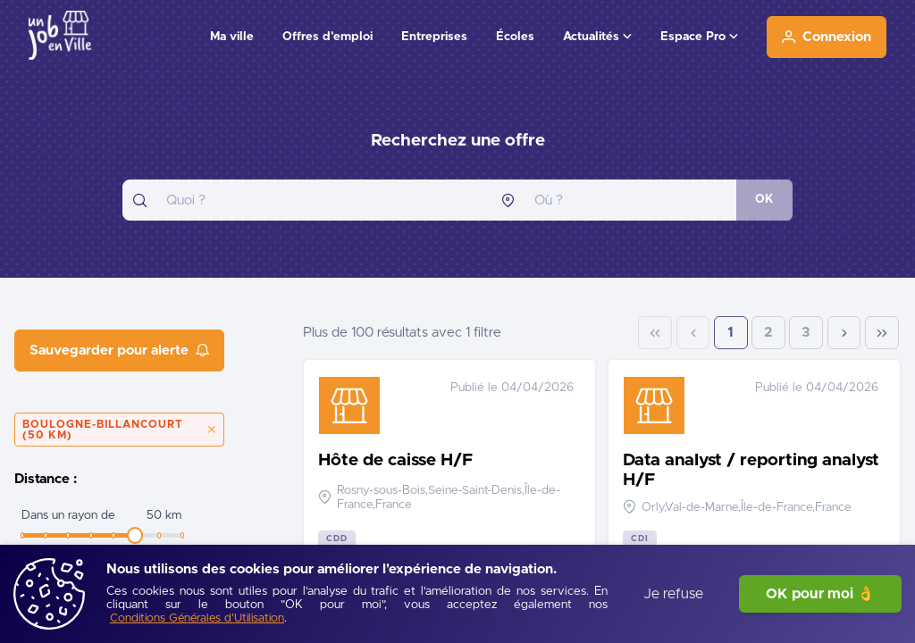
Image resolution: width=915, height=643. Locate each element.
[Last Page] (882, 333)
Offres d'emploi (327, 36)
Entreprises (434, 36)
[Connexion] (826, 37)
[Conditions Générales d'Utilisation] (197, 619)
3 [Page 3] (806, 332)
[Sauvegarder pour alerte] (119, 351)
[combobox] (306, 200)
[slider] (135, 535)
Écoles (515, 36)
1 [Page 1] (730, 332)
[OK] (764, 200)
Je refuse (673, 594)
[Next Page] (844, 333)
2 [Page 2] (768, 332)
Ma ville (232, 36)
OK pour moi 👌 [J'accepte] (820, 594)
